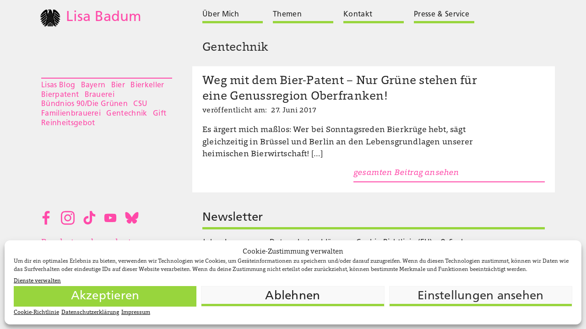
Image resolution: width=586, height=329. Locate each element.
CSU (140, 104)
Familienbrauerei (71, 113)
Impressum (135, 312)
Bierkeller (147, 85)
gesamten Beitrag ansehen (406, 173)
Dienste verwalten (37, 281)
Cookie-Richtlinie (36, 312)
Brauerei (100, 95)
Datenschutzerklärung (90, 312)
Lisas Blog (58, 85)
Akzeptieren (105, 296)
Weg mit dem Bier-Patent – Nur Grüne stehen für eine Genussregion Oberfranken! (339, 89)
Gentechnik (126, 113)
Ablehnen (292, 296)
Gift (159, 113)
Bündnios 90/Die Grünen (84, 104)
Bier (118, 85)
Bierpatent (60, 95)
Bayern (93, 85)
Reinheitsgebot (68, 123)
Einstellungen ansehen (480, 296)
